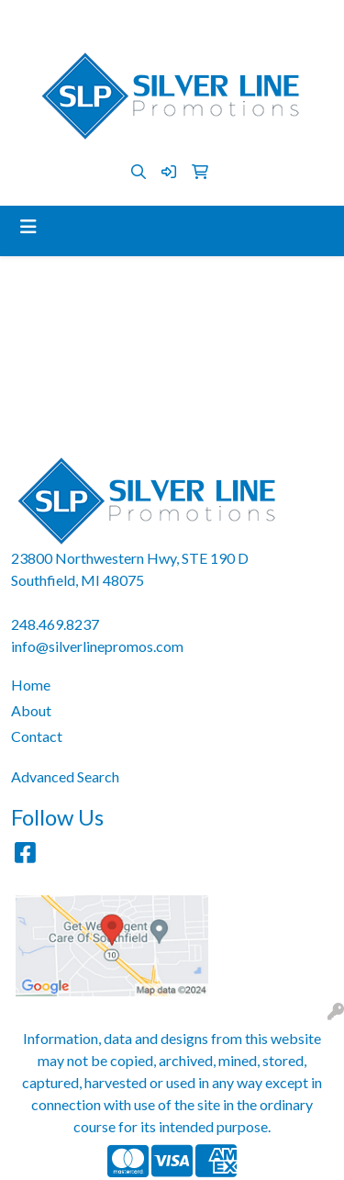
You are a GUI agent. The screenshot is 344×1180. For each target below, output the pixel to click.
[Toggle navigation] (28, 226)
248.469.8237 (75, 19)
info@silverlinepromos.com (217, 19)
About (31, 710)
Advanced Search (65, 776)
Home (30, 684)
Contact (36, 736)
